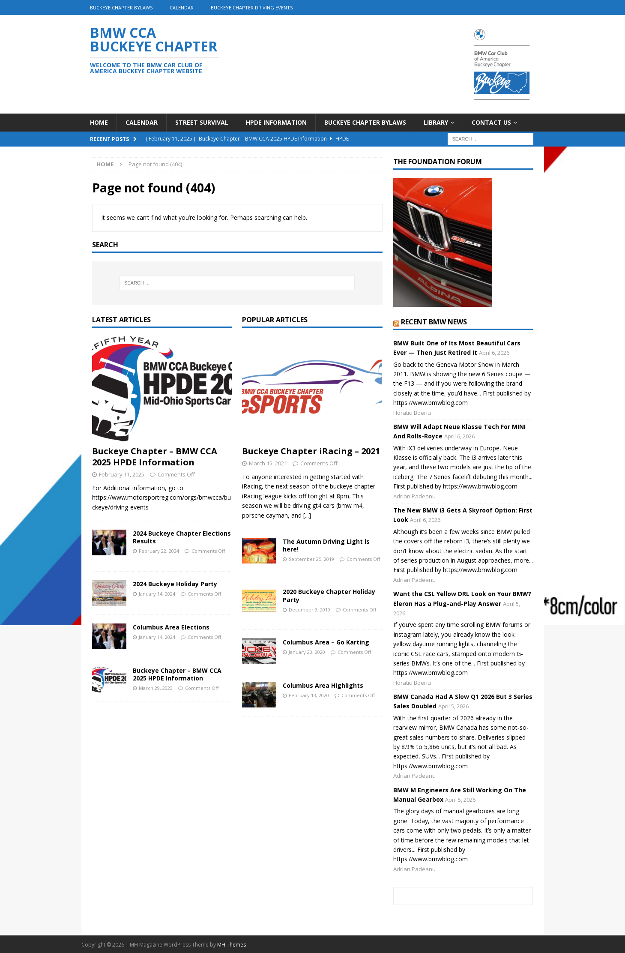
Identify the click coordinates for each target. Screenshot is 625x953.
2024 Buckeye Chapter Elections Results (182, 537)
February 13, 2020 (309, 695)
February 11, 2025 (121, 474)
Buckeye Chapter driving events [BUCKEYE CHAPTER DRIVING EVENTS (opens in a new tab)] (252, 7)
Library (436, 122)
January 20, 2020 (307, 652)
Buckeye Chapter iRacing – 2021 (311, 451)
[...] (307, 515)
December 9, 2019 (309, 609)
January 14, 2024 (157, 593)
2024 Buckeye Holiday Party (175, 584)
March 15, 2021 (268, 463)
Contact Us (491, 122)
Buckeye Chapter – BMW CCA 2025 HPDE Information (154, 456)
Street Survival (201, 122)
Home (99, 122)
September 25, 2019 (311, 559)
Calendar (182, 7)
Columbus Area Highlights (323, 685)
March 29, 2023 (156, 688)
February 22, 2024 (159, 551)
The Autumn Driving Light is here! (326, 545)
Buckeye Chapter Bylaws (121, 7)
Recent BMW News (434, 322)
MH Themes (231, 944)
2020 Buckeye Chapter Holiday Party (329, 595)
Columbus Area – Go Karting (326, 642)
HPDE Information (276, 122)
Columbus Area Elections (171, 627)
